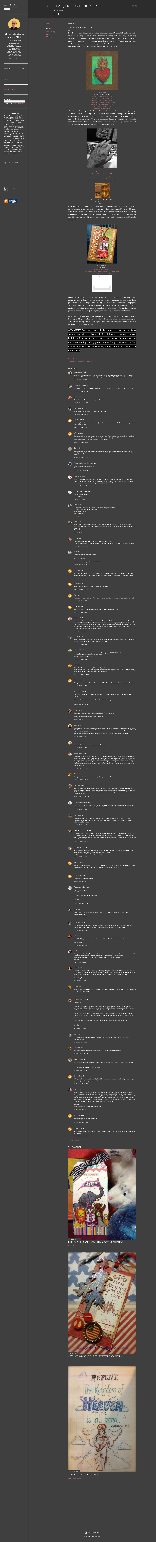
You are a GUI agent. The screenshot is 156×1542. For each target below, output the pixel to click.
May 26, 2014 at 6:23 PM (81, 414)
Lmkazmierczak (79, 847)
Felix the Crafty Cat (80, 650)
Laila (75, 725)
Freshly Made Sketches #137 (102, 269)
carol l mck (78, 1059)
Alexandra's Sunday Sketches (102, 108)
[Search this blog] (12, 7)
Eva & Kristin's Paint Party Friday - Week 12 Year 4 (102, 102)
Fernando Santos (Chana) (83, 463)
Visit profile (14, 59)
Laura (76, 680)
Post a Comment (74, 1140)
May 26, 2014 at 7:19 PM (81, 427)
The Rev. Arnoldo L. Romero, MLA (14, 35)
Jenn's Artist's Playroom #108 (102, 106)
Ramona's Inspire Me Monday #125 (102, 174)
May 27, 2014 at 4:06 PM (81, 486)
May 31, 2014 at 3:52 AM (81, 903)
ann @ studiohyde (80, 802)
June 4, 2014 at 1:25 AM (80, 1109)
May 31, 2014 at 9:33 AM (81, 930)
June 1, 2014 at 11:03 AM (81, 994)
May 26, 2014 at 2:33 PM (81, 391)
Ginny (76, 986)
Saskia (76, 936)
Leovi (76, 397)
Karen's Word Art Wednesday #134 (102, 100)
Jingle (76, 538)
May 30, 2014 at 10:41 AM (81, 796)
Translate (18, 103)
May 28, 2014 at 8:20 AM (81, 546)
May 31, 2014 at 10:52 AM (81, 945)
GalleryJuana (78, 476)
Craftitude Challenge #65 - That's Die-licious (102, 273)
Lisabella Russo (79, 385)
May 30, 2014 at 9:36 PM (81, 856)
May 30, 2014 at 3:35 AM (81, 686)
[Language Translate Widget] (14, 101)
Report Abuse (9, 89)
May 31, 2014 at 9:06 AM (81, 917)
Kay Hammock (79, 1000)
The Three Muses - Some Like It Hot (102, 96)
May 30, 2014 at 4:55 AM (81, 748)
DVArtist (77, 909)
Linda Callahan (79, 408)
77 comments (77, 1360)
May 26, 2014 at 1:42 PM (81, 379)
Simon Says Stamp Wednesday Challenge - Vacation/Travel (102, 271)
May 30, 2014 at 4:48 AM (81, 736)
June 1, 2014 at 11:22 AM (80, 1042)
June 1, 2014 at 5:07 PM (80, 1070)
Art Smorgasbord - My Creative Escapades (95, 1356)
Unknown (77, 420)
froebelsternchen (80, 887)
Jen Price (77, 1128)
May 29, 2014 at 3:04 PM (81, 659)
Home (56, 14)
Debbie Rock (78, 618)
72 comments (77, 1246)
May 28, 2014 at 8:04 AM (81, 533)
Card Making (50, 32)
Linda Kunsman (79, 785)
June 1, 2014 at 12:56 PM (81, 1053)
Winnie (76, 433)
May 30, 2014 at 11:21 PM (81, 870)
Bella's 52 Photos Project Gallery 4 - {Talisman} (102, 178)
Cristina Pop (78, 876)
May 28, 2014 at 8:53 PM (81, 601)
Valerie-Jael (78, 742)
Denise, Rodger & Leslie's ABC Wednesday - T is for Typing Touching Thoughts (102, 176)
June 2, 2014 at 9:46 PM (81, 1083)
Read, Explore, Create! (75, 6)
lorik (75, 665)
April (75, 595)
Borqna (76, 505)
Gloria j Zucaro (79, 922)
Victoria (76, 951)
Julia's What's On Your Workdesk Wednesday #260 (102, 180)
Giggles (76, 968)
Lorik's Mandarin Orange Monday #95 (102, 98)
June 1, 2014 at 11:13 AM (80, 1029)
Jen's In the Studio (102, 182)
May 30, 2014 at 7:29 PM (81, 841)
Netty (76, 710)
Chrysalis (77, 636)
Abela (76, 774)
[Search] (135, 6)
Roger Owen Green (81, 491)
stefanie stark (78, 753)
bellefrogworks (79, 815)
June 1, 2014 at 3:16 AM (80, 980)
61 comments (77, 1478)
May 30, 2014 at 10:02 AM (81, 779)
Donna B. (77, 1076)
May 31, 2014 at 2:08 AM (81, 881)
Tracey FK (77, 862)
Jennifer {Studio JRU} (81, 830)
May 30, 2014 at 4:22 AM (81, 719)
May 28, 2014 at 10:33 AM (81, 589)
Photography (50, 37)
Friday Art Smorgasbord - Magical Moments (96, 1242)
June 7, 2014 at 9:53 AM (80, 1136)
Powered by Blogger (92, 1532)
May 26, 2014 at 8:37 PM (81, 457)
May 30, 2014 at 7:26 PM (81, 825)
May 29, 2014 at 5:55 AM (81, 644)
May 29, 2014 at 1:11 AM (80, 612)
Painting (49, 34)
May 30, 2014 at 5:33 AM (81, 768)
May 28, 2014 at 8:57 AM (81, 564)
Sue (75, 552)
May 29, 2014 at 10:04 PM (81, 674)
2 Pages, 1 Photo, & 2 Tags (83, 1474)
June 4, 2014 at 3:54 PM (81, 1122)
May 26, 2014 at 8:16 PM (81, 442)
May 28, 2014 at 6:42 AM (81, 516)
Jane (75, 448)
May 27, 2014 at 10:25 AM (81, 471)
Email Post (76, 359)
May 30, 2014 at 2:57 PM (81, 810)
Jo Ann (76, 1089)
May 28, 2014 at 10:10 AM (81, 578)
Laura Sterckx (78, 372)
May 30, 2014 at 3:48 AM (81, 704)
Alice (75, 1034)
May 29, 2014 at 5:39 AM (81, 631)
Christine (77, 1048)
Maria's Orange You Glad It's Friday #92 (102, 104)
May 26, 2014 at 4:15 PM (81, 402)
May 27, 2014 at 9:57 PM (81, 499)
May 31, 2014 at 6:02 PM (81, 962)
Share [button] (48, 24)
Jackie (76, 521)
